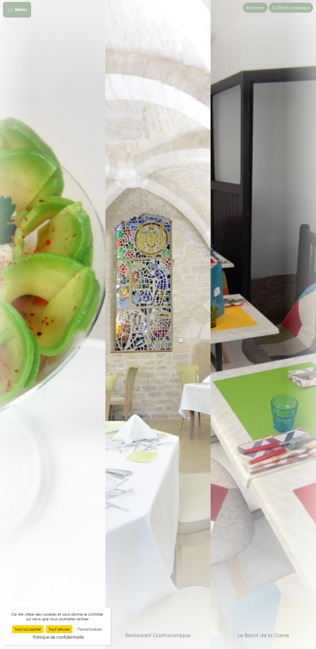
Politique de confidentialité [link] (58, 637)
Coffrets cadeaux (291, 7)
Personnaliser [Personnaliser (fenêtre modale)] (90, 629)
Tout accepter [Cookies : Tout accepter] (28, 629)
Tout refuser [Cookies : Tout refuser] (59, 629)
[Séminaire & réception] (52, 324)
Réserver (255, 7)
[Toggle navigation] (17, 10)
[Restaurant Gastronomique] (158, 324)
